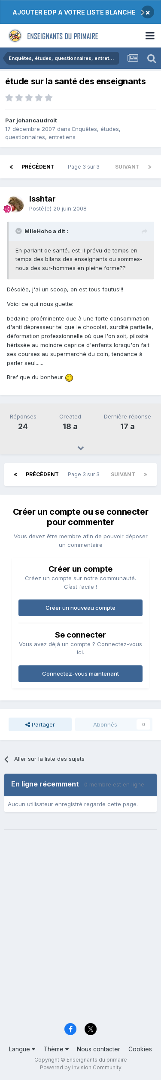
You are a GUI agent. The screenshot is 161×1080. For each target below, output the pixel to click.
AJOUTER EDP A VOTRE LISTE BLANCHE (74, 12)
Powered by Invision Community (81, 1067)
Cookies (140, 1049)
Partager (40, 724)
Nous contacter (98, 1049)
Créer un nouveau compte (80, 607)
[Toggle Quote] (19, 231)
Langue (22, 1049)
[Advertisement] (80, 931)
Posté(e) (58, 208)
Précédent (38, 166)
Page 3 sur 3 (85, 166)
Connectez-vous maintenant (80, 673)
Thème (56, 1049)
